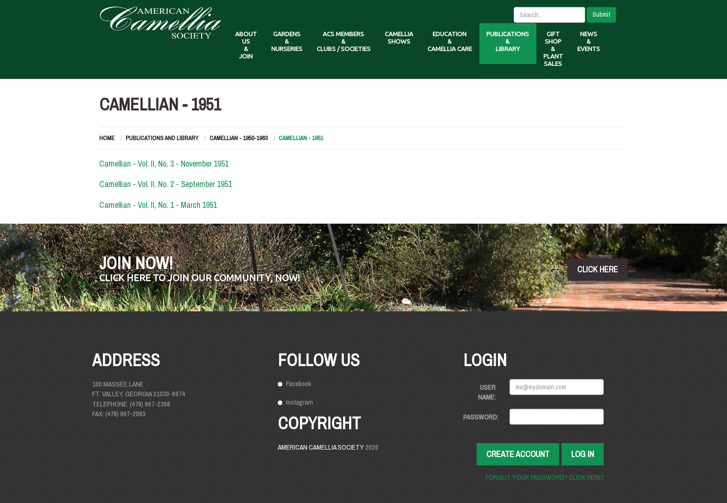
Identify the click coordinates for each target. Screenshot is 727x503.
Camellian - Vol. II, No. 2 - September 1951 (165, 184)
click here (597, 269)
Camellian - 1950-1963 (239, 138)
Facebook (298, 383)
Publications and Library (162, 138)
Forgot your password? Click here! (544, 477)
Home (107, 138)
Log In (582, 454)
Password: (480, 417)
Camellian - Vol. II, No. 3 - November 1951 (164, 163)
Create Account (517, 454)
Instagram (299, 402)
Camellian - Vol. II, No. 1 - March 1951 (158, 205)
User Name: (487, 392)
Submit (601, 14)
